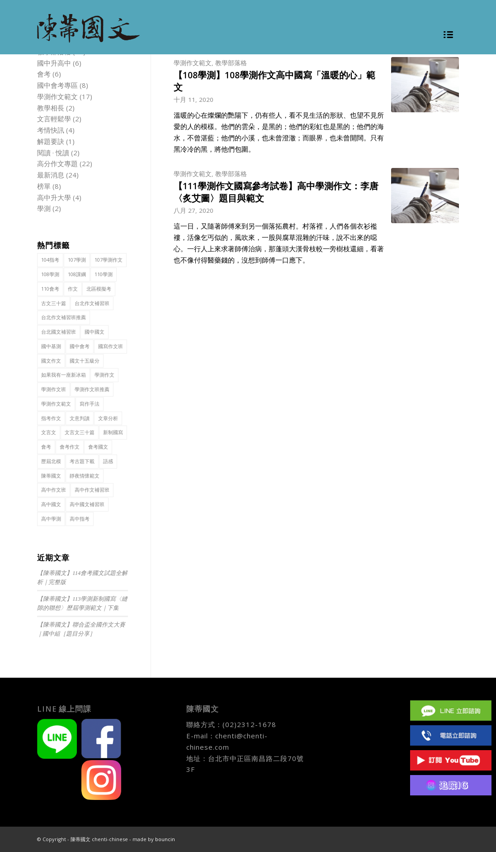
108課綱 (77, 274)
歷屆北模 (51, 461)
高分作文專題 (57, 163)
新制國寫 (113, 432)
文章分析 (108, 418)
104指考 (50, 259)
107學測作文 (108, 259)
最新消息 (50, 174)
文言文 (48, 432)
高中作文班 (53, 489)
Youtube (450, 760)
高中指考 (80, 518)
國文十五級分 (84, 360)
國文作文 (51, 360)
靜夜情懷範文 (84, 475)
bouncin (165, 839)
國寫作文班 (110, 346)
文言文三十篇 (79, 432)
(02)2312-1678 (249, 724)
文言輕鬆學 (54, 118)
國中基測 (51, 346)
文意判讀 (80, 418)
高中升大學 (54, 197)
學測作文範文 (193, 63)
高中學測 (51, 518)
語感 (108, 461)
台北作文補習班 (92, 303)
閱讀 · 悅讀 (53, 152)
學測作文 (104, 374)
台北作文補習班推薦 (63, 317)
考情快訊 (50, 129)
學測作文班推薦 (92, 389)
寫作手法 (89, 403)
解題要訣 (50, 141)
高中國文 (51, 504)
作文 (73, 288)
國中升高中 (54, 62)
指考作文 (51, 418)
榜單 (44, 186)
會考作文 (70, 446)
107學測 (77, 259)
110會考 (50, 288)
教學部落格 (231, 63)
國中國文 (94, 331)
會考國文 (98, 446)
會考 (44, 73)
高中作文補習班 (92, 489)
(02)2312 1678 (450, 735)
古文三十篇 (53, 303)
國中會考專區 (57, 85)
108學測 (50, 274)
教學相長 (50, 107)
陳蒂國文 (51, 475)
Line (450, 710)
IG (450, 785)
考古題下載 (82, 461)
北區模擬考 (98, 288)
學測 (44, 208)
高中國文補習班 (87, 504)
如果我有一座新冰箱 (63, 374)
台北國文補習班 (58, 331)
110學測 (103, 274)
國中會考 (80, 346)
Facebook (450, 685)
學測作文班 (53, 389)
